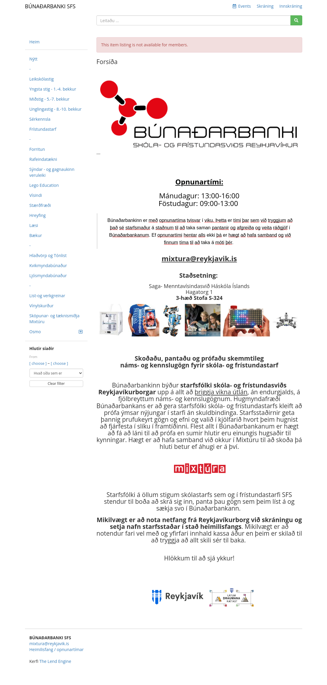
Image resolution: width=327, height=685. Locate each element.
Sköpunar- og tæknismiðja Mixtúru (54, 318)
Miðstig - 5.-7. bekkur (49, 99)
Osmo (56, 331)
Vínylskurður (41, 305)
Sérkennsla (40, 119)
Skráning (265, 6)
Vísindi (35, 195)
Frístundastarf (43, 129)
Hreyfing (37, 215)
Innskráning (291, 6)
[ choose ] (38, 363)
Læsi (33, 225)
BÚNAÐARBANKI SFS (50, 6)
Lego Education (44, 185)
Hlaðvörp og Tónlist (48, 255)
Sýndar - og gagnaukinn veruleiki (52, 172)
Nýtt (33, 59)
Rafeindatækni (43, 159)
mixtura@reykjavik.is (49, 643)
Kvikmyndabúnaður (48, 265)
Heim (34, 42)
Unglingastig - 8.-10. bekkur (55, 109)
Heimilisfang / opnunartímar (56, 649)
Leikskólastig (41, 79)
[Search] (296, 20)
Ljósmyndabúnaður (48, 275)
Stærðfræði (40, 205)
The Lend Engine (55, 661)
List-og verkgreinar (47, 295)
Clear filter (56, 383)
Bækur (35, 235)
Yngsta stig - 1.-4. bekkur (52, 89)
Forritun (37, 149)
